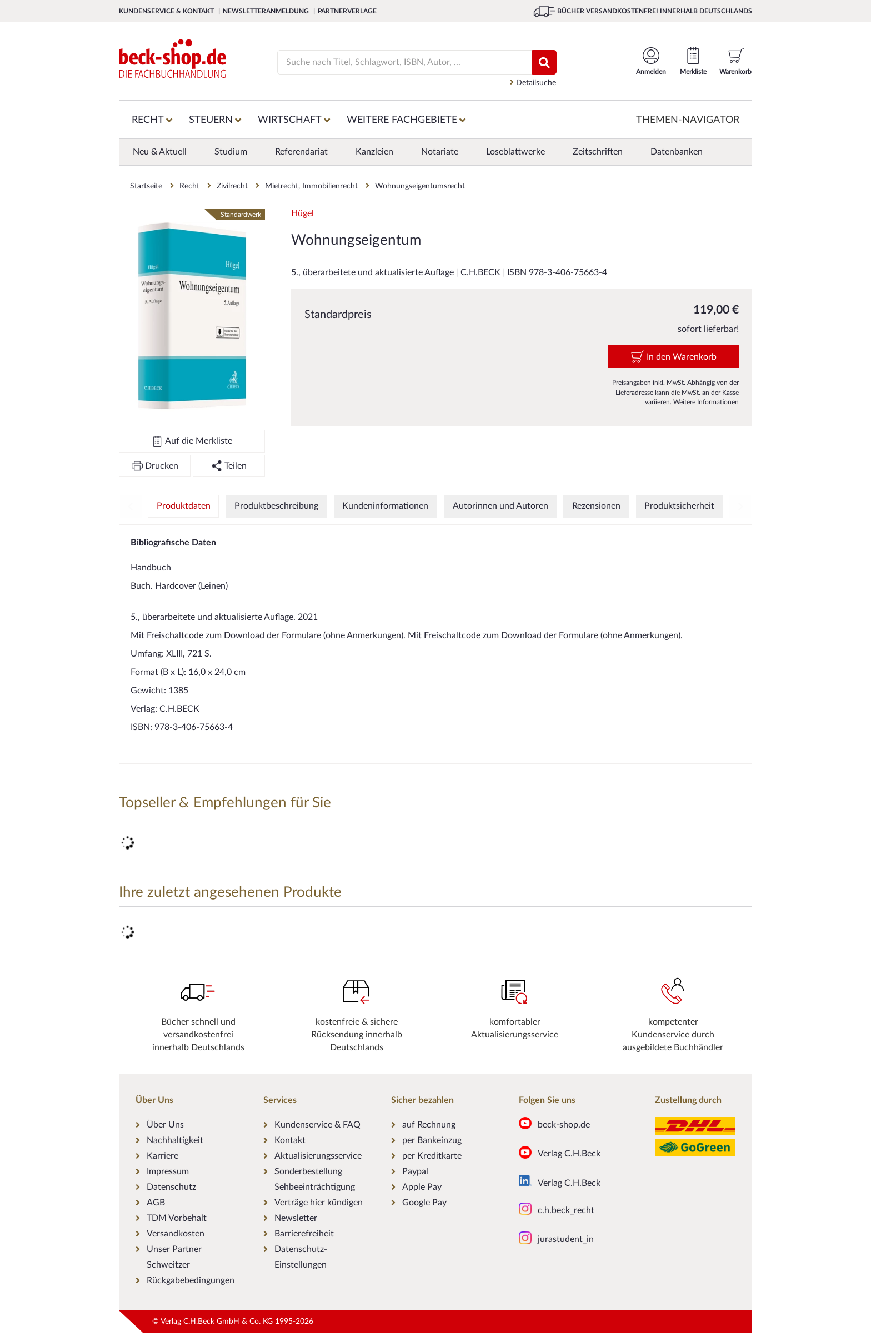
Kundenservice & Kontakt (167, 11)
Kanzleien (374, 151)
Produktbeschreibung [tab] (276, 505)
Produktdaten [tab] (184, 505)
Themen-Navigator (687, 120)
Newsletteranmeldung (267, 11)
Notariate (439, 151)
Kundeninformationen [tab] (385, 505)
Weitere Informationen (706, 402)
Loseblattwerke (515, 151)
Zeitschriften (598, 151)
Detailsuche (533, 82)
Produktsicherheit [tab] (679, 505)
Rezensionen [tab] (596, 505)
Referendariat (301, 151)
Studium (230, 151)
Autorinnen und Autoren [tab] (500, 505)
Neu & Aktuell (160, 151)
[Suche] (398, 62)
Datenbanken (676, 151)
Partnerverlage (347, 11)
